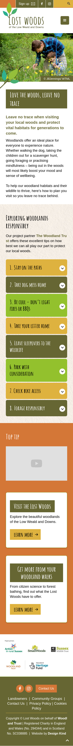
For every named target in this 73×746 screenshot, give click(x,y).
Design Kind (57, 733)
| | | (36, 703)
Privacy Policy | (41, 703)
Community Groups (47, 699)
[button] (65, 20)
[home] (22, 15)
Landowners (17, 699)
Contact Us (16, 703)
